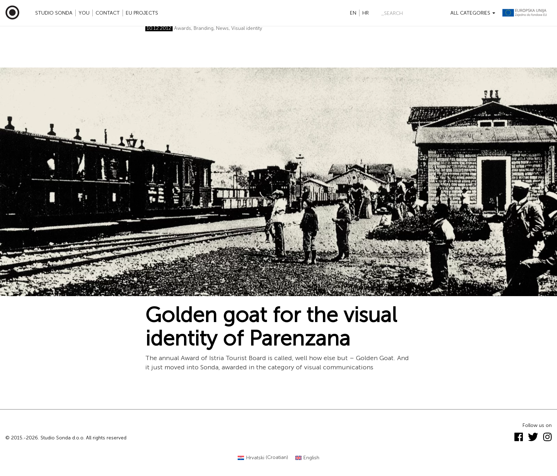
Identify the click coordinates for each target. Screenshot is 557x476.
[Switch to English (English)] (307, 457)
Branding (203, 28)
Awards (182, 28)
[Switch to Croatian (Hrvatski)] (263, 457)
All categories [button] (472, 13)
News (222, 28)
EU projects (142, 13)
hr (365, 13)
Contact (108, 13)
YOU (84, 13)
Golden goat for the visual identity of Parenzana (271, 326)
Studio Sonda (53, 13)
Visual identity (246, 28)
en (353, 13)
